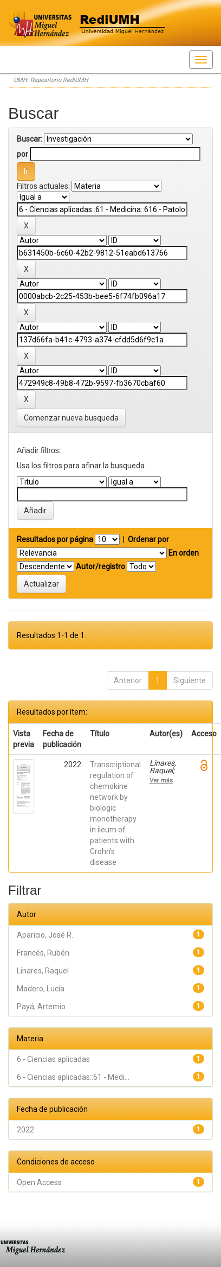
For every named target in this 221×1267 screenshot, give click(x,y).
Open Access (39, 1182)
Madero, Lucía (40, 988)
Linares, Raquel (43, 970)
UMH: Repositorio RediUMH (51, 80)
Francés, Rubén (43, 952)
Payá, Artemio (41, 1006)
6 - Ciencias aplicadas (53, 1059)
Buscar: (29, 139)
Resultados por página (55, 539)
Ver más (161, 780)
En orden (183, 553)
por (22, 154)
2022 (25, 1129)
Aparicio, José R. (45, 935)
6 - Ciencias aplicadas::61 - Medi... (73, 1077)
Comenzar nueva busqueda (71, 417)
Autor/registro (100, 566)
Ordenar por (148, 539)
